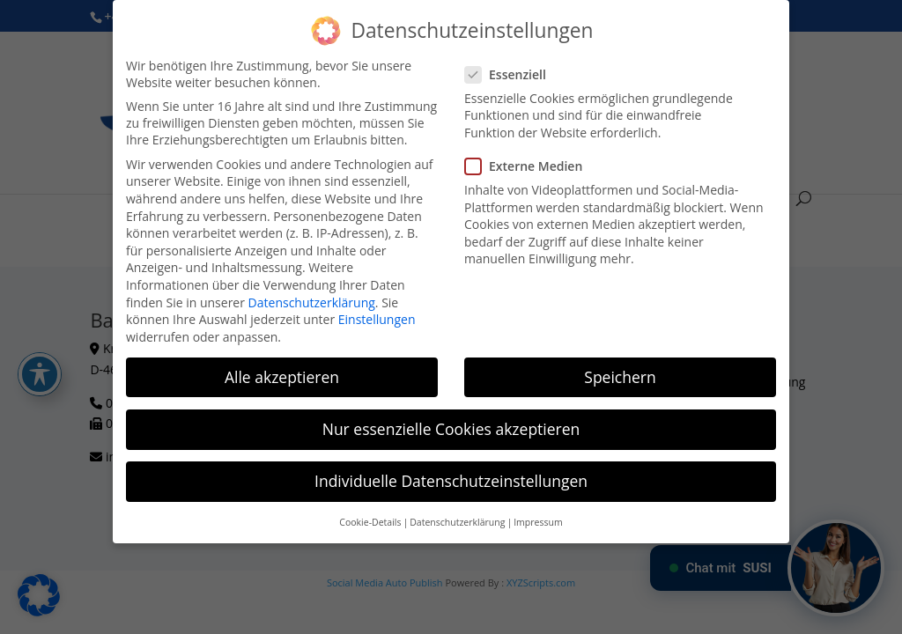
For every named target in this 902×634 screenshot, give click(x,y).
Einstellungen (377, 319)
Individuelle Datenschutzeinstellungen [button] (451, 480)
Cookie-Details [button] (370, 522)
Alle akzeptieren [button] (282, 376)
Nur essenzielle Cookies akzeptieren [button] (451, 428)
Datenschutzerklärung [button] (457, 522)
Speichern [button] (619, 376)
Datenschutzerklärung (311, 301)
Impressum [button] (538, 522)
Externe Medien (530, 166)
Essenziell (512, 74)
